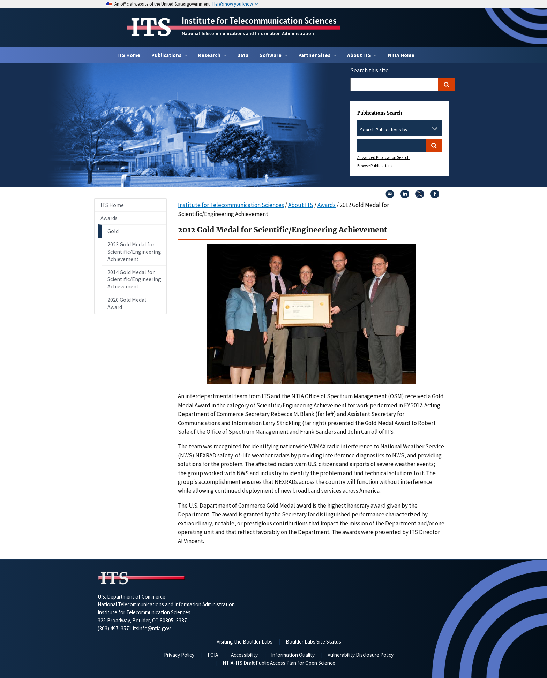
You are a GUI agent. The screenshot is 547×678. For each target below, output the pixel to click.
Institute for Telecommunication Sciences (259, 20)
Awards (109, 218)
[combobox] (399, 130)
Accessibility (244, 655)
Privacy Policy (179, 655)
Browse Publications (374, 165)
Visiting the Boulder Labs (244, 641)
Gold (113, 231)
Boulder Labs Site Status (313, 641)
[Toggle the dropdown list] (435, 129)
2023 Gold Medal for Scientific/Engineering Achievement (134, 251)
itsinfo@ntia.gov (152, 628)
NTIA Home (401, 55)
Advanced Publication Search (383, 157)
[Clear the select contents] (426, 129)
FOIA (213, 655)
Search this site (369, 70)
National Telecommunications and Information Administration (248, 33)
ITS (150, 27)
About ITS (300, 205)
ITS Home (128, 55)
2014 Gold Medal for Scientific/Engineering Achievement (134, 279)
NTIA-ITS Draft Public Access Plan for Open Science (279, 663)
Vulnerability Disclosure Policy (361, 655)
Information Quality (293, 655)
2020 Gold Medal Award (126, 303)
